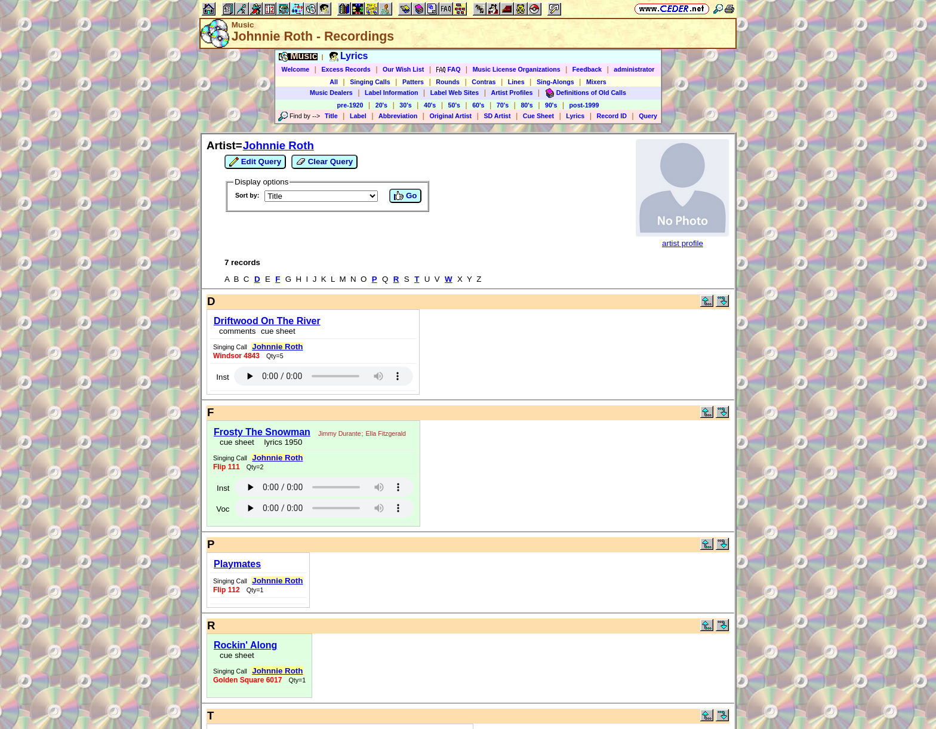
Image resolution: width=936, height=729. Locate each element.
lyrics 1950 (281, 442)
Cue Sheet (538, 115)
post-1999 (584, 105)
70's (503, 105)
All (334, 81)
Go (405, 196)
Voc (222, 509)
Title (331, 115)
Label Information (391, 92)
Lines (516, 81)
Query (648, 115)
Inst (222, 377)
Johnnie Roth (278, 145)
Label (358, 115)
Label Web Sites (454, 92)
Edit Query (255, 162)
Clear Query (324, 162)
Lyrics (575, 115)
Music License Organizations (517, 69)
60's (478, 105)
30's (405, 105)
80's (526, 105)
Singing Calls (370, 81)
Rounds (448, 81)
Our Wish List (403, 69)
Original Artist (450, 115)
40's (430, 105)
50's (454, 105)
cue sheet (278, 331)
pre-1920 (350, 105)
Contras (483, 81)
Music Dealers (331, 92)
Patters (413, 81)
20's (381, 105)
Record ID (612, 115)
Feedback (587, 69)
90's (551, 105)
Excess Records (345, 69)
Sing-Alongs (555, 81)
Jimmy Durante (339, 433)
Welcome (296, 69)
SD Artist (497, 115)
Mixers (596, 81)
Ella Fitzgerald (385, 433)
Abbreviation (397, 115)
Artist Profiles (512, 92)
